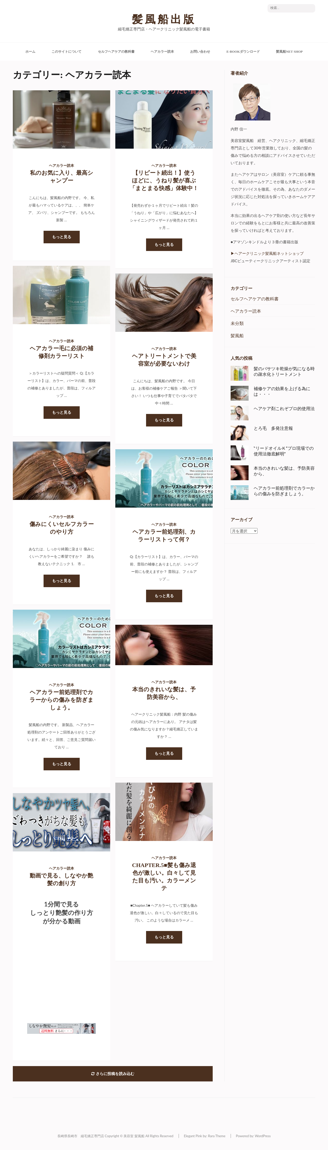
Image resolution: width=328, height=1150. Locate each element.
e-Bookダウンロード (243, 51)
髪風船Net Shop (289, 51)
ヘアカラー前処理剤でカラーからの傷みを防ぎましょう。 (61, 700)
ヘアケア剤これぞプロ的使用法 (284, 408)
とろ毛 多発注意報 (273, 428)
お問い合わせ (200, 51)
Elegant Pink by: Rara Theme (204, 1136)
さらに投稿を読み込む (112, 1073)
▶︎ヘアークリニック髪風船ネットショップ (267, 253)
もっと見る (61, 237)
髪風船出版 (164, 19)
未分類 (237, 323)
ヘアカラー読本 (162, 51)
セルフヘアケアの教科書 (116, 51)
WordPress (263, 1136)
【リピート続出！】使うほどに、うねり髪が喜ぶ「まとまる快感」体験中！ (164, 180)
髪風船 (237, 335)
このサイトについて (66, 51)
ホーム (30, 51)
